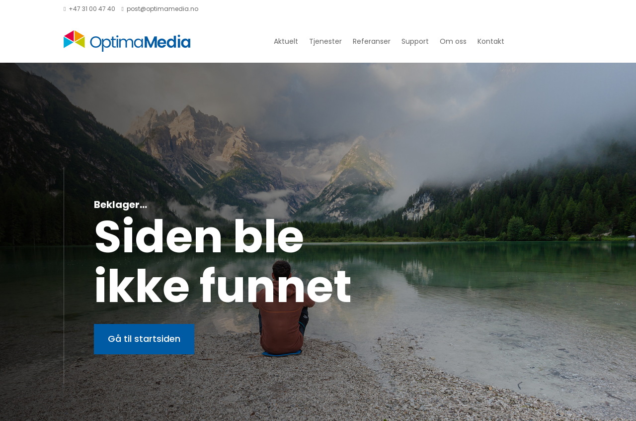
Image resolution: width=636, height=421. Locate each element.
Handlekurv (549, 9)
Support (415, 41)
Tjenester (325, 41)
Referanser (372, 41)
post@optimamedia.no (159, 8)
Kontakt (490, 41)
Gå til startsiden (144, 338)
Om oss (453, 41)
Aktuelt (286, 41)
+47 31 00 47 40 (89, 8)
